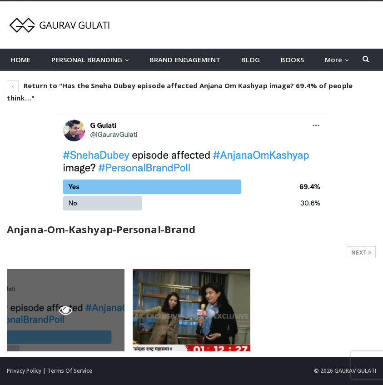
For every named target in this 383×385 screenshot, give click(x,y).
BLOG (250, 59)
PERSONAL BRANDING (86, 59)
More (333, 59)
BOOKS (292, 59)
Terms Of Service (69, 371)
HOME (20, 59)
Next (361, 252)
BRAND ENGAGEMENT (184, 59)
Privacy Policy (24, 371)
